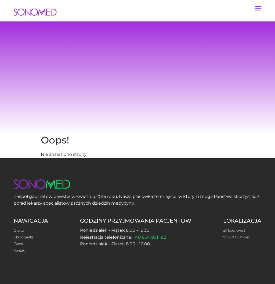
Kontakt (20, 250)
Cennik (19, 243)
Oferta (19, 230)
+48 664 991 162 (149, 237)
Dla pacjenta (23, 237)
